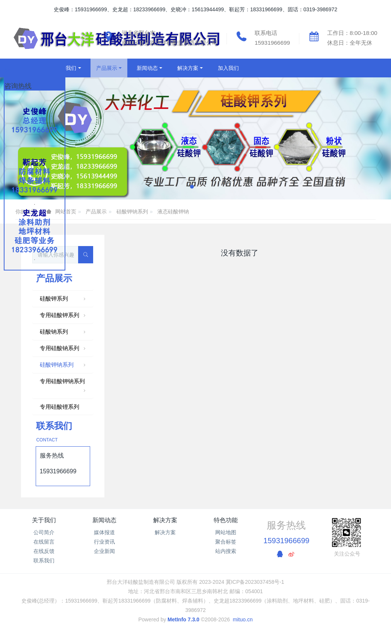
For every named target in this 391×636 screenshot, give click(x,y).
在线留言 (43, 542)
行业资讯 (104, 542)
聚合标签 (225, 542)
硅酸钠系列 (63, 332)
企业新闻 (104, 551)
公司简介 (43, 532)
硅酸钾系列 (63, 299)
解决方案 (165, 520)
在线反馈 (43, 551)
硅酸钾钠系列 (132, 211)
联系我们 (43, 560)
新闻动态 (104, 520)
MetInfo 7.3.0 (183, 619)
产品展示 (96, 211)
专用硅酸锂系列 (59, 406)
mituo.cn (243, 619)
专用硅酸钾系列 (63, 315)
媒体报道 (104, 532)
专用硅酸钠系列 (63, 348)
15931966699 (272, 42)
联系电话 (266, 33)
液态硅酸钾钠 (173, 211)
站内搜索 (225, 551)
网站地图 (225, 532)
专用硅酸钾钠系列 (63, 386)
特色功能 (226, 520)
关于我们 (44, 520)
